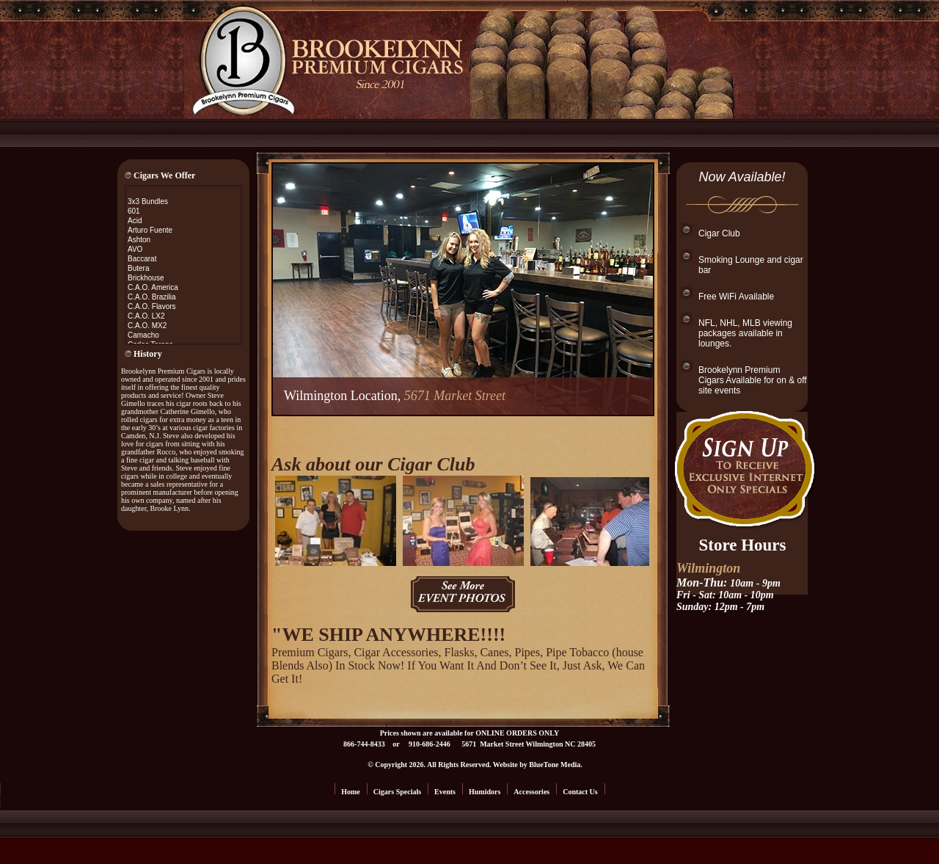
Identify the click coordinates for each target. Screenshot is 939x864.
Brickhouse (146, 278)
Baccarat (142, 259)
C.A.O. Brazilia (152, 297)
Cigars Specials (397, 792)
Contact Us (580, 792)
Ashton (139, 240)
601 (134, 211)
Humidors (484, 792)
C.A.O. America (153, 287)
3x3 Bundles (148, 201)
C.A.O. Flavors (152, 306)
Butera (138, 268)
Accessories (531, 792)
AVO (135, 249)
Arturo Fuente (150, 230)
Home (350, 792)
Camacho (143, 335)
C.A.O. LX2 (146, 316)
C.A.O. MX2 (147, 326)
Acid (135, 221)
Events (445, 792)
